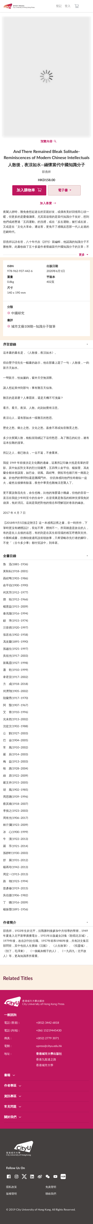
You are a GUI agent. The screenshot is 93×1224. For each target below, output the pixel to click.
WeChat (47, 1176)
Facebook (8, 1176)
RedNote (63, 1176)
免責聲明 (50, 1187)
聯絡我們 (50, 1194)
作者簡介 (9, 922)
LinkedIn (32, 1176)
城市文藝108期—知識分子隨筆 (33, 326)
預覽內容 (47, 141)
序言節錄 (9, 344)
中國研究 (17, 313)
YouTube (55, 1176)
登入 (67, 6)
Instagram (16, 1176)
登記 (59, 6)
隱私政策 (11, 1187)
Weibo (39, 1176)
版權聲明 (11, 1194)
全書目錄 (9, 556)
